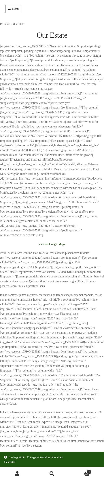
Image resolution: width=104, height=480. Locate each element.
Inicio (7, 24)
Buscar (52, 474)
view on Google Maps (52, 244)
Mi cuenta (17, 474)
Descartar (9, 462)
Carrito (80, 471)
